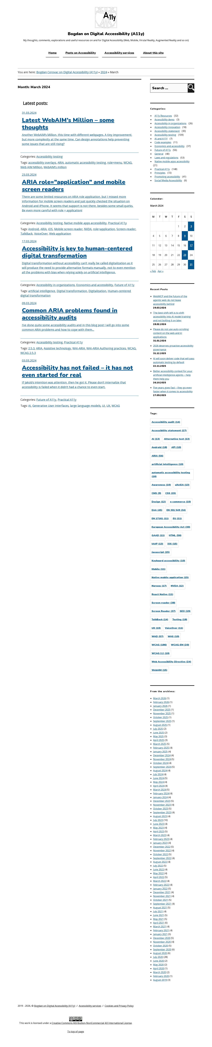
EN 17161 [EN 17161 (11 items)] (160, 518)
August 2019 (160, 980)
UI (103, 406)
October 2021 (160, 900)
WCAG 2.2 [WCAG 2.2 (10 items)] (160, 653)
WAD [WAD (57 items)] (157, 636)
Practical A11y (117, 223)
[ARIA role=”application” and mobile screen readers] (79, 195)
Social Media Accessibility (168, 180)
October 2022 (160, 854)
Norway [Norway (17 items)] (159, 585)
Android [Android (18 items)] (159, 447)
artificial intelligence (41, 291)
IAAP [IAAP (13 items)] (157, 543)
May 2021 (158, 919)
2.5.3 (31, 348)
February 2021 (161, 930)
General (159, 153)
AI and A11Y (161, 138)
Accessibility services (119, 53)
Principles (160, 172)
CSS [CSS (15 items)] (170, 493)
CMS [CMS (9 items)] (156, 493)
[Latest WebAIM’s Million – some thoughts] (79, 131)
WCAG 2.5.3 (28, 353)
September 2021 (162, 903)
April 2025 (158, 740)
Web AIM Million (31, 167)
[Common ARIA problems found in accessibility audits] (79, 319)
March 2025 (159, 744)
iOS (50, 229)
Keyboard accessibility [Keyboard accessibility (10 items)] (168, 560)
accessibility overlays (42, 163)
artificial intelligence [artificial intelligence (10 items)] (167, 464)
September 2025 (162, 721)
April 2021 (158, 922)
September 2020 (162, 949)
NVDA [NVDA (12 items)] (177, 585)
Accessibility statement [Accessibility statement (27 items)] (169, 430)
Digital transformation (72, 291)
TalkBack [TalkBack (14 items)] (160, 619)
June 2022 (158, 869)
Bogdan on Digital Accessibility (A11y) (54, 1005)
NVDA (88, 229)
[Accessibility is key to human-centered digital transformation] (79, 259)
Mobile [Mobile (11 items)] (158, 569)
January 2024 (160, 797)
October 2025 (160, 717)
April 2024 (158, 785)
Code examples (163, 142)
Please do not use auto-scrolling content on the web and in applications (171, 333)
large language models (85, 406)
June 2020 (158, 960)
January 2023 (160, 843)
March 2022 (159, 881)
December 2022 (161, 846)
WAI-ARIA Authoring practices (106, 348)
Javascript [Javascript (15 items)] (161, 552)
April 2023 (158, 831)
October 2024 (160, 763)
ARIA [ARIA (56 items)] (157, 455)
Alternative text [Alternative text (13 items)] (177, 439)
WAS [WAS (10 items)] (173, 636)
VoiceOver (41, 234)
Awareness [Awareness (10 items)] (161, 484)
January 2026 (160, 706)
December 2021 (161, 892)
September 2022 (162, 858)
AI (29, 406)
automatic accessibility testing (85, 163)
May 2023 (158, 827)
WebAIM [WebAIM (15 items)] (159, 670)
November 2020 (162, 941)
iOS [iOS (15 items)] (172, 543)
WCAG (128, 163)
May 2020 (158, 964)
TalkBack (26, 234)
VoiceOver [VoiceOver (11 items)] (174, 628)
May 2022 (158, 873)
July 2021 (158, 911)
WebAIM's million (55, 167)
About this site (153, 53)
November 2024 (162, 759)
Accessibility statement (167, 131)
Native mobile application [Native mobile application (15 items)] (170, 577)
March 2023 (159, 835)
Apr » (160, 271)
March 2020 (159, 972)
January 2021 (160, 934)
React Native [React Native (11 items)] (162, 594)
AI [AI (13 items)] (156, 439)
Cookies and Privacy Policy (119, 1005)
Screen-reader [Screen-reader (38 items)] (163, 602)
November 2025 (162, 713)
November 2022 (162, 850)
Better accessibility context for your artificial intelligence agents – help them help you (172, 375)
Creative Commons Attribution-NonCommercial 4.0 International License (92, 1023)
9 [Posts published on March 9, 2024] (185, 235)
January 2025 (160, 751)
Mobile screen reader (68, 229)
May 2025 (158, 736)
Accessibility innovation (167, 127)
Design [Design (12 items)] (159, 501)
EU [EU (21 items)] (177, 518)
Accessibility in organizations (55, 285)
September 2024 (162, 766)
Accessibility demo (164, 119)
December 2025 (161, 709)
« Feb (153, 271)
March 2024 (159, 789)
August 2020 (160, 953)
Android (33, 229)
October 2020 (160, 945)
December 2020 (161, 938)
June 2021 (158, 915)
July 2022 (158, 865)
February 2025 (161, 747)
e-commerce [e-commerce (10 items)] (180, 501)
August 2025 (160, 725)
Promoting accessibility (167, 176)
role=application (104, 229)
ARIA (61, 163)
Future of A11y (124, 285)
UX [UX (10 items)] (156, 628)
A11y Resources (163, 115)
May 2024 (158, 782)
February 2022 (161, 884)
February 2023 (161, 839)
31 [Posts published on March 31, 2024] (191, 264)
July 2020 (158, 957)
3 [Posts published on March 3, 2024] (191, 226)
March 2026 (159, 698)
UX (108, 406)
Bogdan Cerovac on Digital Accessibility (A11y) (67, 72)
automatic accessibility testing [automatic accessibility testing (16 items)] (171, 474)
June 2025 (158, 732)
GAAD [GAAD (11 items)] (158, 535)
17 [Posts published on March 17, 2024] (191, 245)
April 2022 (158, 877)
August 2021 (160, 907)
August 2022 (160, 861)
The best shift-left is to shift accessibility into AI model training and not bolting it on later (172, 316)
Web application (60, 234)
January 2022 (160, 888)
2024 (104, 72)
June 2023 (158, 824)
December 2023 (161, 801)
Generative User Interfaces (50, 406)
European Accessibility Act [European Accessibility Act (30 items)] (171, 527)
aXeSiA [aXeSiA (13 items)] (182, 484)
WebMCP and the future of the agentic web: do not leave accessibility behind (170, 300)
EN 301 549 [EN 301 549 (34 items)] (176, 510)
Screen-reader (126, 229)
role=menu (114, 163)
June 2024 (158, 778)
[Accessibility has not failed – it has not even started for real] (79, 376)
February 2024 (161, 793)
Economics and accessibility (94, 285)
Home (52, 53)
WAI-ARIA (78, 348)
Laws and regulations (166, 157)
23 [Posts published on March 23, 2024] (184, 255)
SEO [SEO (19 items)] (185, 611)
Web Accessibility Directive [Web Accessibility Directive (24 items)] (171, 661)
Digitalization (97, 291)
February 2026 (161, 702)
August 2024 (160, 770)
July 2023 (158, 820)
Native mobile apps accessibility (85, 223)
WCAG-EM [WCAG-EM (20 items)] (180, 644)
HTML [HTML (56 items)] (175, 535)
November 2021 (162, 896)
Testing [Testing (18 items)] (179, 619)
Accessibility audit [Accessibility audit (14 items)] (166, 422)
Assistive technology (57, 348)
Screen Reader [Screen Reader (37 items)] (163, 611)
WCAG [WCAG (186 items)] (159, 644)
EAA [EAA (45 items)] (157, 510)
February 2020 (161, 976)
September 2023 (162, 812)
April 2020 (158, 968)
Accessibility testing (49, 157)
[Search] (191, 88)
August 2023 (160, 816)
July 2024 (158, 774)
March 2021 (159, 926)
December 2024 (161, 755)
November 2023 (162, 804)
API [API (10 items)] (176, 447)
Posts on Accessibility (81, 53)
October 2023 (160, 808)
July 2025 (158, 728)
